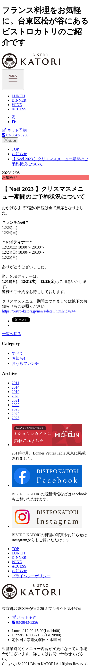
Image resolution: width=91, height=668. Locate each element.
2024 (15, 413)
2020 (15, 396)
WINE (17, 105)
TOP (15, 549)
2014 (15, 387)
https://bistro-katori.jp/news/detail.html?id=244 (38, 311)
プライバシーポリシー (31, 576)
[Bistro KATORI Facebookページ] (14, 122)
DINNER (19, 100)
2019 (15, 392)
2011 (15, 383)
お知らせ (19, 358)
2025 (15, 418)
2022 (15, 405)
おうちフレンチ (25, 363)
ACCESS (19, 109)
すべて (17, 353)
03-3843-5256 (15, 135)
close (10, 140)
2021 (15, 400)
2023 (15, 409)
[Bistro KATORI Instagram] (13, 117)
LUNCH (18, 96)
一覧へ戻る (11, 334)
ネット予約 (14, 130)
